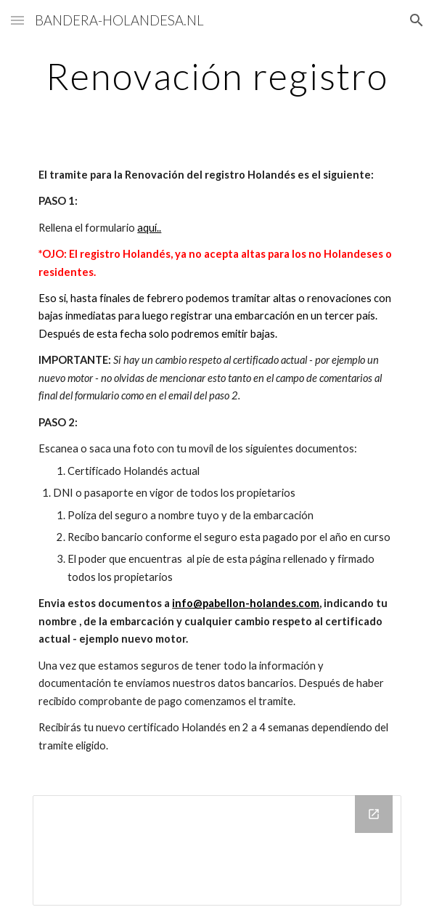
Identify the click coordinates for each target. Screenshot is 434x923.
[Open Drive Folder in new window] (374, 814)
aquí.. (149, 227)
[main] (217, 76)
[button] (17, 20)
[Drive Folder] (217, 850)
